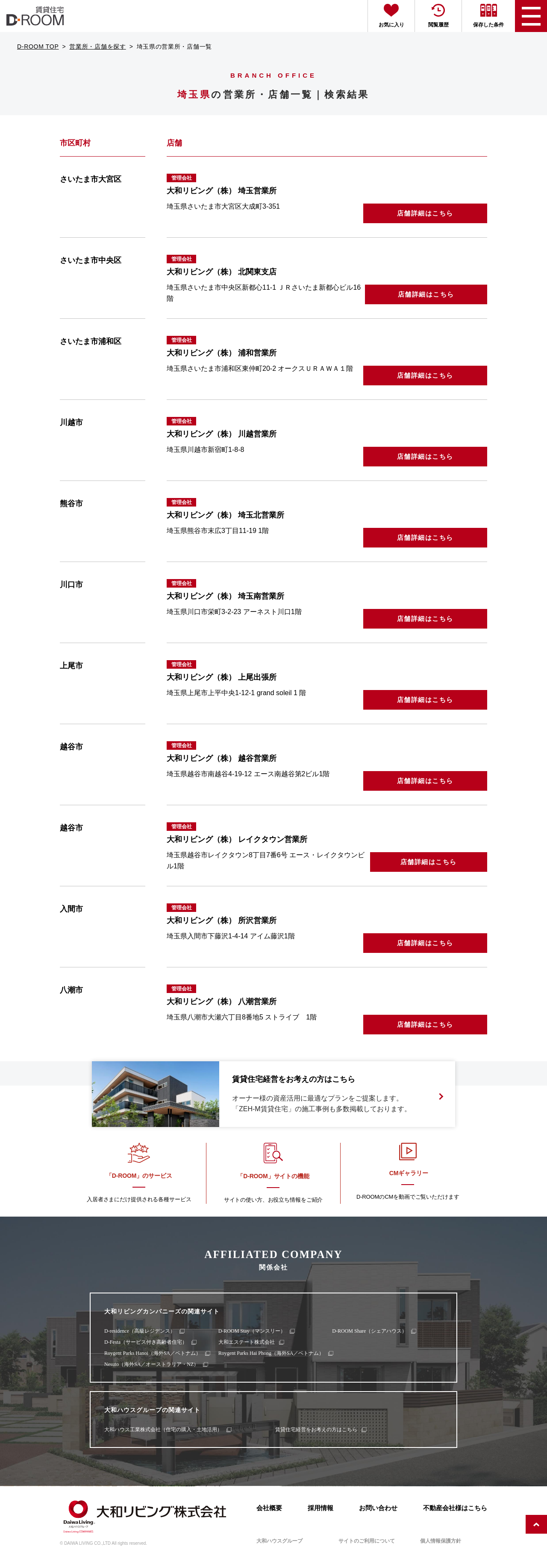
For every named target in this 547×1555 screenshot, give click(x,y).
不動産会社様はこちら (455, 1507)
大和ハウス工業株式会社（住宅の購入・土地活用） (163, 1430)
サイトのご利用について (366, 1541)
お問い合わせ (378, 1507)
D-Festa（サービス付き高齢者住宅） (145, 1342)
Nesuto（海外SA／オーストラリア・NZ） (151, 1364)
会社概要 (269, 1507)
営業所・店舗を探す (97, 46)
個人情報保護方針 (440, 1541)
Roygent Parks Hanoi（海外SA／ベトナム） (152, 1353)
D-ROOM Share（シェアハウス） (369, 1331)
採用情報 (320, 1507)
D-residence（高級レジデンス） (139, 1331)
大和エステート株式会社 (246, 1342)
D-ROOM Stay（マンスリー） (251, 1331)
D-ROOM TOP (38, 46)
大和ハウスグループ (279, 1541)
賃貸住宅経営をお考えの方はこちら (316, 1430)
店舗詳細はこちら (425, 213)
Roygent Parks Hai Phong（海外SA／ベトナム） (271, 1353)
